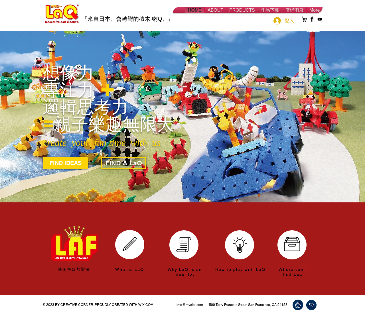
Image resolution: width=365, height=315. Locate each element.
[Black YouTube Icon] (319, 19)
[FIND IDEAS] (65, 163)
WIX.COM (145, 305)
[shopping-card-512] (304, 19)
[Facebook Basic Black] (312, 19)
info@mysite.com (190, 305)
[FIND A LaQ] (123, 163)
